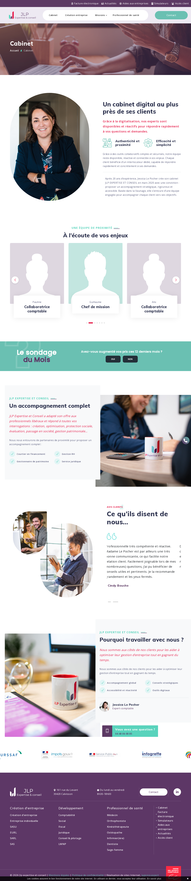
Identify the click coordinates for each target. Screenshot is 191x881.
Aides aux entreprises (133, 3)
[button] (88, 322)
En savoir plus (154, 878)
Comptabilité (66, 815)
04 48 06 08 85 (123, 733)
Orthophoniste (116, 821)
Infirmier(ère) (115, 838)
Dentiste (112, 844)
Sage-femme (115, 849)
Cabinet (53, 15)
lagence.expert (150, 875)
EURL (13, 832)
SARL (13, 838)
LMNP (62, 844)
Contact (171, 15)
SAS (12, 844)
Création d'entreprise (23, 815)
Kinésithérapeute (118, 826)
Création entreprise (76, 15)
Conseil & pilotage (69, 838)
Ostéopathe (114, 832)
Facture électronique (84, 3)
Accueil (14, 50)
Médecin (112, 815)
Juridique (64, 832)
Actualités (108, 3)
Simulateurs (159, 3)
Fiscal (61, 826)
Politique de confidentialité (88, 875)
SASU (13, 826)
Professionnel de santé (126, 15)
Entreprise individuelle (24, 821)
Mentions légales (59, 875)
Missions (100, 15)
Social (62, 821)
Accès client (180, 3)
